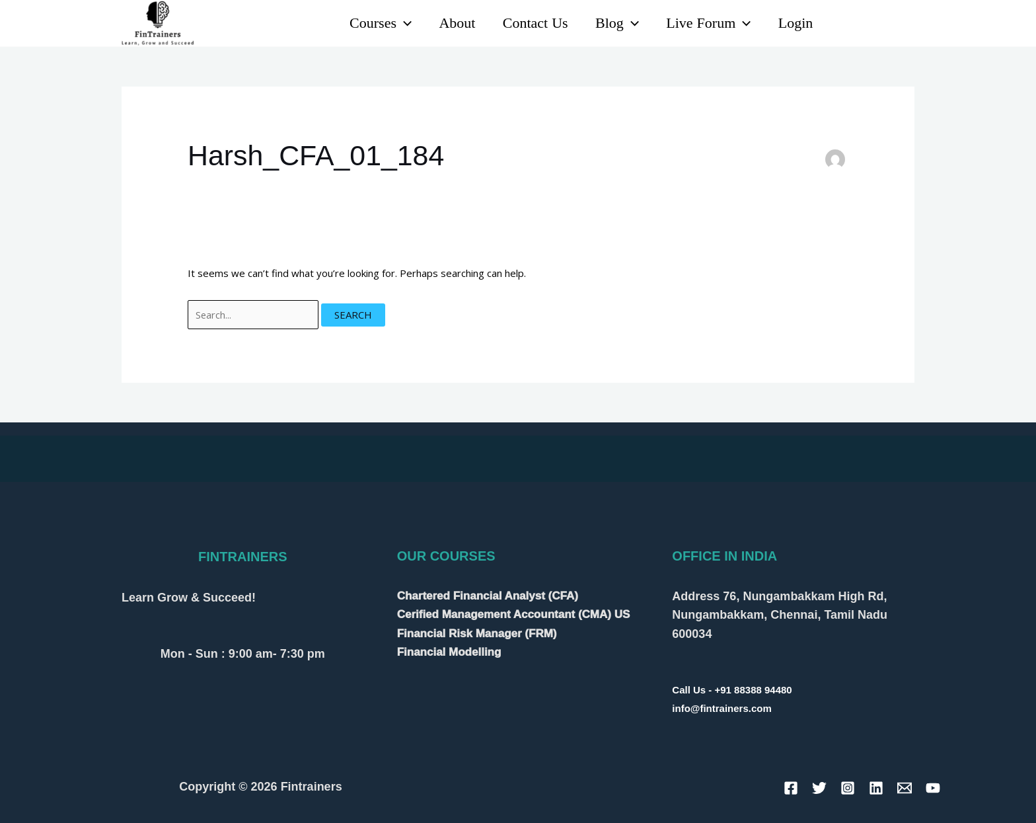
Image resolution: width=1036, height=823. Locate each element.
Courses (371, 23)
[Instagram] (906, 24)
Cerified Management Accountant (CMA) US (513, 614)
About (449, 23)
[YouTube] (877, 24)
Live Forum (705, 23)
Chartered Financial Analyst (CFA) (487, 596)
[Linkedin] (848, 24)
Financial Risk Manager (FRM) (477, 632)
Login (794, 23)
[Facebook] (791, 788)
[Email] (904, 788)
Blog (612, 23)
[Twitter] (819, 788)
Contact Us (529, 23)
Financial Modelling (449, 651)
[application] (394, 23)
